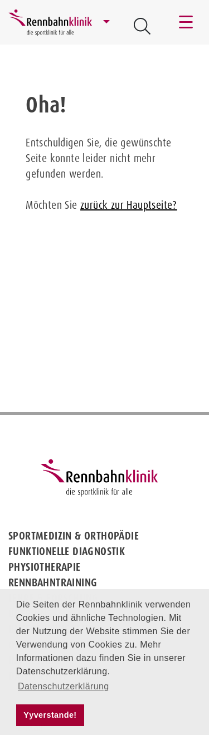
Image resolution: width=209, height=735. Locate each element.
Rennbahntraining (52, 582)
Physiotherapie (44, 567)
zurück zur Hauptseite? (128, 205)
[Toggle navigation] (186, 22)
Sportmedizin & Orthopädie (73, 535)
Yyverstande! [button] (49, 714)
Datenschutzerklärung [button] (63, 686)
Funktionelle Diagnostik (66, 551)
